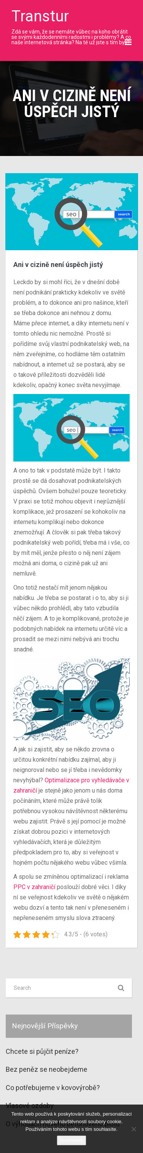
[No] (133, 1129)
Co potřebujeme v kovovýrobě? (53, 1088)
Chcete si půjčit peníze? (42, 1051)
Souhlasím (71, 1140)
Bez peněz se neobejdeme (46, 1069)
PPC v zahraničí (34, 887)
